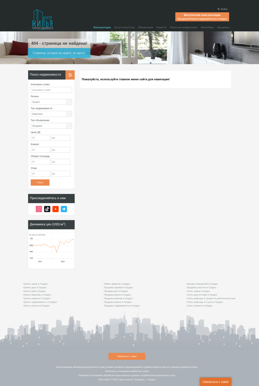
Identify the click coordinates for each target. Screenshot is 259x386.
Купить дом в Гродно (34, 291)
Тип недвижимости (41, 108)
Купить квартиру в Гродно (37, 294)
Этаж (34, 168)
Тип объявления (40, 120)
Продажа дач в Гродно (116, 291)
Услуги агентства (124, 27)
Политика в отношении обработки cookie (127, 371)
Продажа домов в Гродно (117, 294)
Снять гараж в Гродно (198, 291)
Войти (223, 9)
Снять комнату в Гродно (199, 305)
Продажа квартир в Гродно (118, 298)
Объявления (145, 27)
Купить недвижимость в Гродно (40, 302)
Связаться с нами (216, 382)
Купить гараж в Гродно (35, 284)
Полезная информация (183, 27)
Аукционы (223, 27)
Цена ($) (35, 132)
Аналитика (207, 27)
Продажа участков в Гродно (201, 287)
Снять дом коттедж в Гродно (202, 294)
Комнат (35, 144)
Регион (35, 96)
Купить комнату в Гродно (36, 298)
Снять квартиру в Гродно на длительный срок (211, 298)
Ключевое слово (40, 84)
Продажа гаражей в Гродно (118, 287)
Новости (161, 27)
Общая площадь (40, 156)
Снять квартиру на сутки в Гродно (205, 302)
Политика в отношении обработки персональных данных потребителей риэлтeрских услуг (126, 375)
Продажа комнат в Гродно (118, 302)
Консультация (102, 27)
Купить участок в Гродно (36, 305)
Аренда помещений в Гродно (202, 284)
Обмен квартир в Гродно (117, 284)
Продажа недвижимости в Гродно (122, 305)
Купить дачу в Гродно (34, 287)
